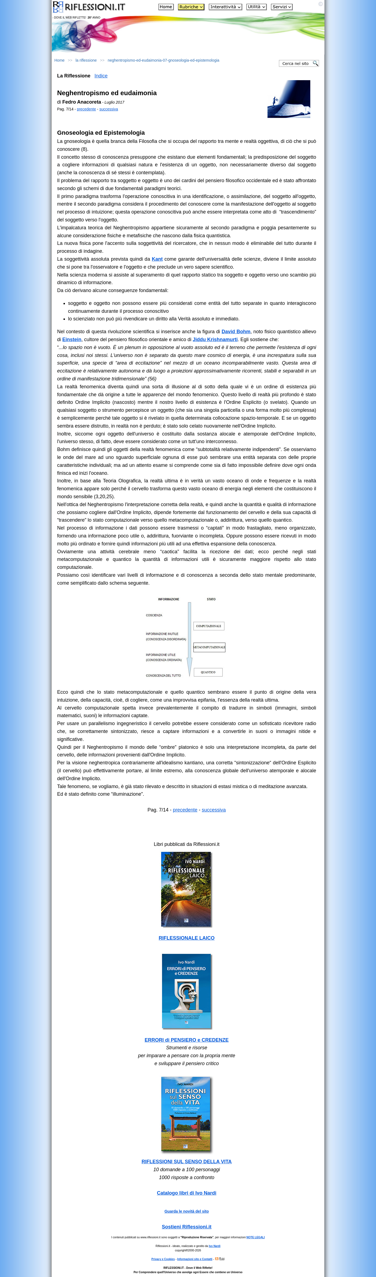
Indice (101, 76)
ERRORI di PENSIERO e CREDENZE (186, 1040)
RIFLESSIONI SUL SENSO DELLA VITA (187, 1161)
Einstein (72, 339)
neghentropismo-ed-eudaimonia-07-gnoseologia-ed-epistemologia (163, 60)
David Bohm (236, 331)
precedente (86, 109)
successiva (108, 109)
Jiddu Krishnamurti (215, 339)
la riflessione (86, 60)
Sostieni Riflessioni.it (186, 1227)
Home (60, 60)
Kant (157, 259)
